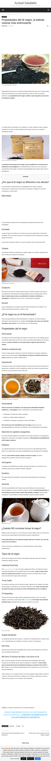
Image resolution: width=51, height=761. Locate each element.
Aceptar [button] (38, 758)
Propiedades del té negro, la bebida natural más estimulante (23, 21)
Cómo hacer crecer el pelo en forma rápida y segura (39, 734)
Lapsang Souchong (9, 569)
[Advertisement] (25, 40)
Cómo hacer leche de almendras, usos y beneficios (13, 734)
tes (22, 726)
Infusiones (16, 14)
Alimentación (9, 14)
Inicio (3, 14)
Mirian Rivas (4, 26)
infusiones (11, 726)
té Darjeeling (27, 599)
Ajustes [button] (23, 758)
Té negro (18, 726)
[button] (3, 10)
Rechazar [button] (30, 758)
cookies (6, 748)
